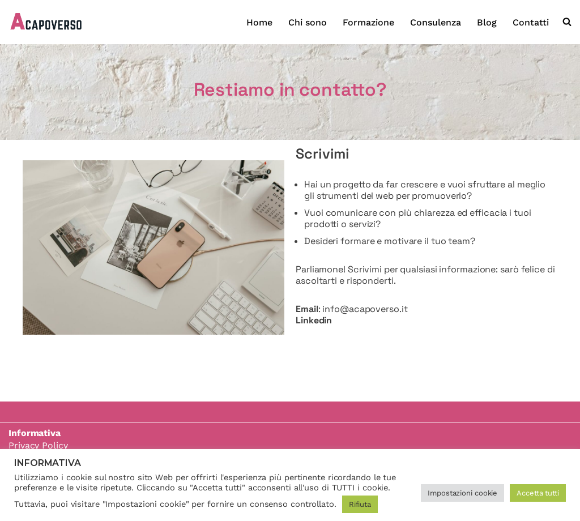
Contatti (531, 22)
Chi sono (307, 22)
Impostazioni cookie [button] (462, 493)
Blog (487, 22)
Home (259, 22)
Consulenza (435, 22)
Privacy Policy (38, 445)
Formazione (368, 22)
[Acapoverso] (46, 22)
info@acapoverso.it (364, 309)
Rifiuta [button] (360, 504)
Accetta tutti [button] (538, 493)
